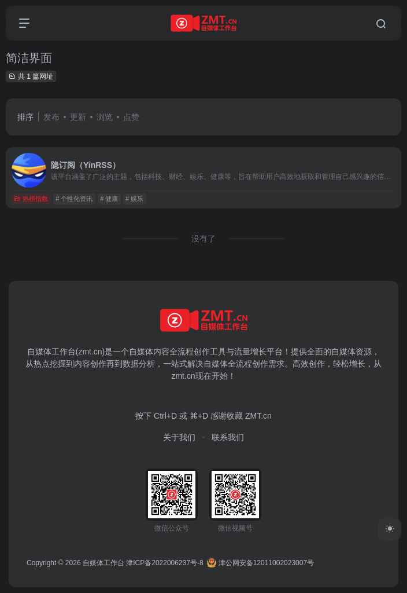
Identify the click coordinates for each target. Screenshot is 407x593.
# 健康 (109, 198)
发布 (51, 117)
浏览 (105, 117)
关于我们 (179, 437)
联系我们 (228, 437)
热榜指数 (31, 198)
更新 (78, 117)
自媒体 (141, 351)
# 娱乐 (134, 198)
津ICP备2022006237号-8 (164, 563)
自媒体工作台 (103, 563)
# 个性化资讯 (74, 198)
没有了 (203, 238)
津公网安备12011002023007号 (260, 563)
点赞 (131, 117)
